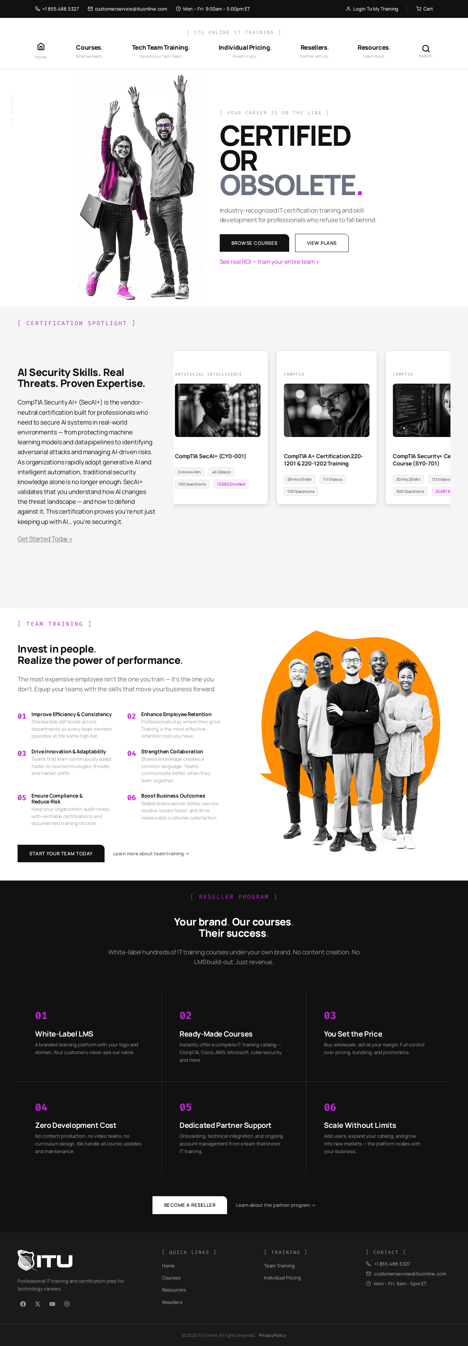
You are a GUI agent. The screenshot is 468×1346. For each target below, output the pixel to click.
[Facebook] (23, 1304)
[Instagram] (66, 1304)
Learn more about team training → (151, 853)
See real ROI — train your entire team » (270, 262)
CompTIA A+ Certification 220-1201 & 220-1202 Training (325, 460)
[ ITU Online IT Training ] (234, 32)
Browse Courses (254, 243)
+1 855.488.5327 (57, 8)
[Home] (41, 51)
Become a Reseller (190, 1205)
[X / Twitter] (37, 1304)
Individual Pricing (282, 1277)
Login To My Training (372, 8)
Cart (424, 8)
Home (168, 1265)
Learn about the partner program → (276, 1205)
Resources (174, 1289)
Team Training (279, 1265)
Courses (171, 1277)
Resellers (172, 1302)
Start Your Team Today (61, 853)
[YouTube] (52, 1304)
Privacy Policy (272, 1335)
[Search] (426, 51)
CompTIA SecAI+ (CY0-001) (212, 456)
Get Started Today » (45, 539)
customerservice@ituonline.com (127, 8)
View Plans (322, 243)
